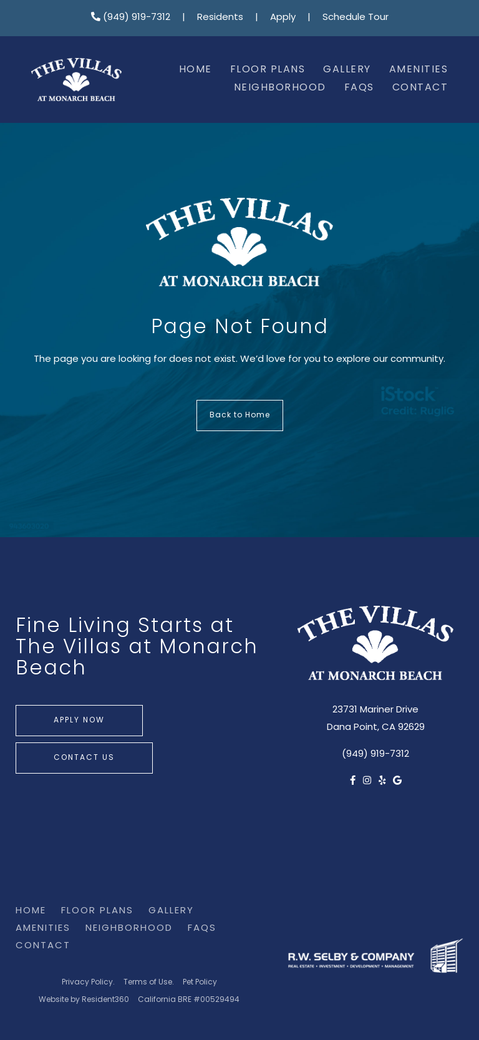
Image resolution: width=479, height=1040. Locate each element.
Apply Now (79, 720)
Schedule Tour (355, 18)
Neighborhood (280, 88)
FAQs (359, 88)
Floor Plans (268, 70)
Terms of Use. (148, 982)
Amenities (418, 70)
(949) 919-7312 (130, 18)
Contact (420, 88)
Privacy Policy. (88, 982)
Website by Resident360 (84, 1000)
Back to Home (240, 415)
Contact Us (84, 758)
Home (195, 70)
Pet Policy (200, 982)
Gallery (347, 70)
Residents (220, 18)
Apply (283, 18)
